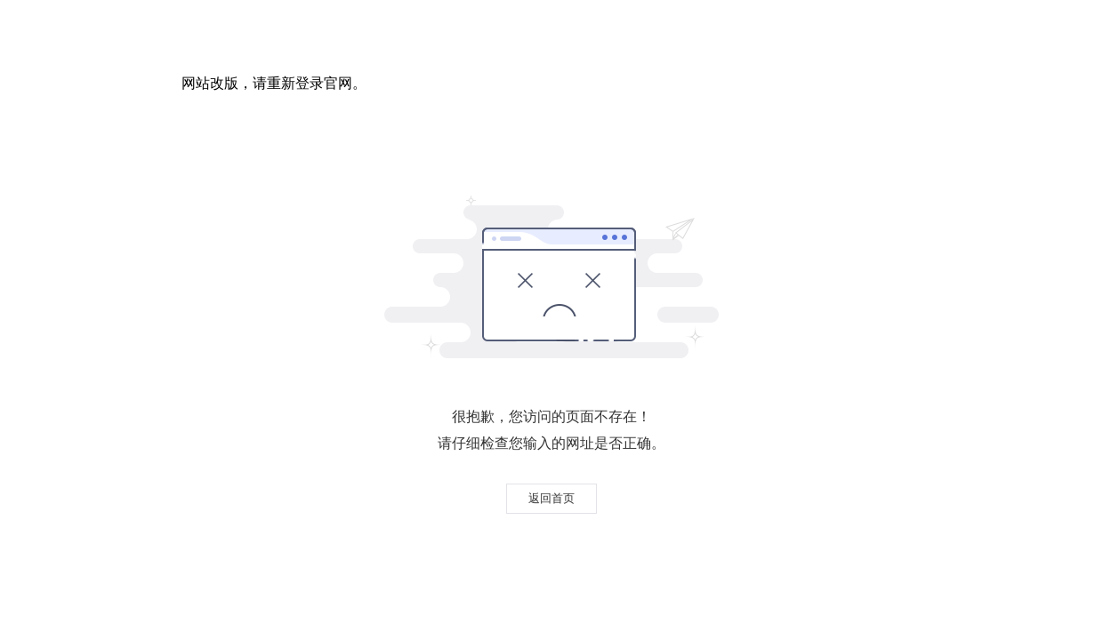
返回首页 (551, 498)
